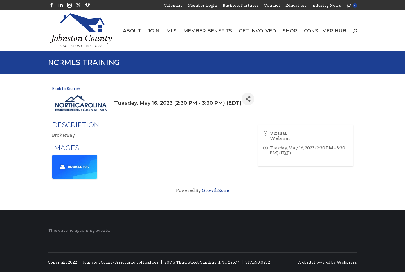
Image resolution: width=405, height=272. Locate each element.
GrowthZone (215, 190)
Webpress (346, 262)
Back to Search (66, 88)
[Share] (248, 99)
